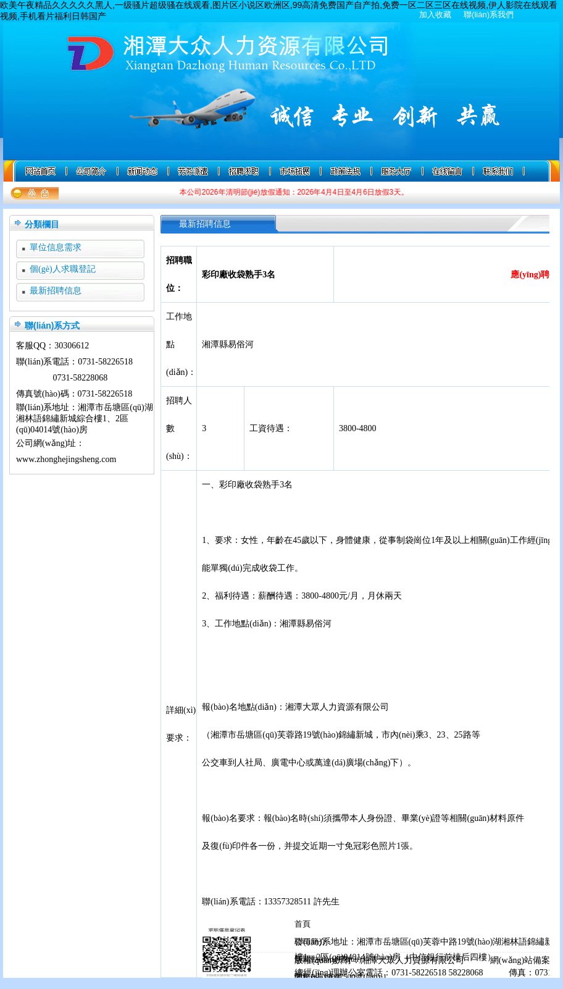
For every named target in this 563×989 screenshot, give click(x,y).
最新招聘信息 (55, 290)
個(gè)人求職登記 (63, 269)
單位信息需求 (55, 247)
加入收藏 (435, 14)
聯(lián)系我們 (489, 14)
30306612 (71, 345)
